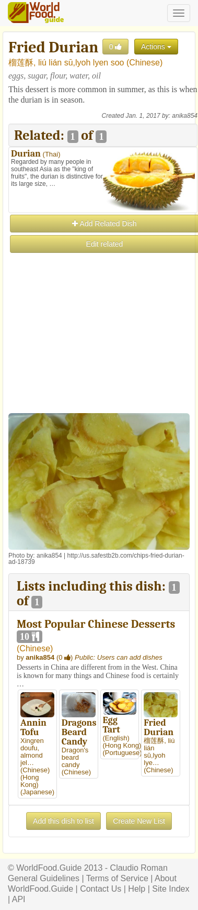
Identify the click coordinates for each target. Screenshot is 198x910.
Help (136, 888)
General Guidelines (43, 878)
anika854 (184, 115)
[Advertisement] (98, 353)
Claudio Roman (139, 867)
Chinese (144, 62)
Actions (156, 46)
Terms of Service (117, 878)
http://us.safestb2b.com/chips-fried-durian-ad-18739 (96, 558)
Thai (51, 154)
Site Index (170, 888)
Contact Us (100, 888)
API (19, 899)
